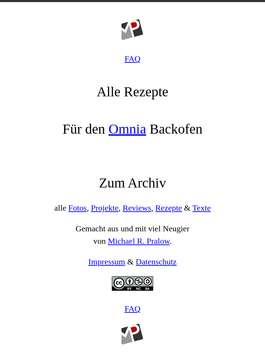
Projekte (104, 207)
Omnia (127, 129)
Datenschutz (156, 261)
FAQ (132, 58)
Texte (202, 207)
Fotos (77, 207)
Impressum (106, 261)
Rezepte (168, 207)
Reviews (136, 207)
